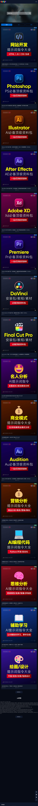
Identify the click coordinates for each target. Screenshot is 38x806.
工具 (3, 148)
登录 (36, 1)
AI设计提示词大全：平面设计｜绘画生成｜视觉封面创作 (12, 686)
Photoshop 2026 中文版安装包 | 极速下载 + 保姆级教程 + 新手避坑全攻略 (15, 105)
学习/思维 (4, 604)
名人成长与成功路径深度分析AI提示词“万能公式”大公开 (12, 395)
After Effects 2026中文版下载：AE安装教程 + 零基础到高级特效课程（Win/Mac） (16, 188)
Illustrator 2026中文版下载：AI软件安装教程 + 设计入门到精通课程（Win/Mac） (16, 147)
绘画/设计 (4, 687)
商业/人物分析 (5, 397)
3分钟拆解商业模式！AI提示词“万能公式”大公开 (11, 437)
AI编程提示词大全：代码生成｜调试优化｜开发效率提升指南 (13, 561)
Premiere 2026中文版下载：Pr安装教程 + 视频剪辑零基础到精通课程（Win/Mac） (16, 271)
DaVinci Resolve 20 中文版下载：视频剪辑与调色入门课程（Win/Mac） (15, 312)
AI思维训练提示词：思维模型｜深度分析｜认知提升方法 (12, 603)
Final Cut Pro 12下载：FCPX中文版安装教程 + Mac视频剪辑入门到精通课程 (15, 354)
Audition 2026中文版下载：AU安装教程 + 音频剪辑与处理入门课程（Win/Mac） (16, 478)
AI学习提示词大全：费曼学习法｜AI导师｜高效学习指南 (12, 644)
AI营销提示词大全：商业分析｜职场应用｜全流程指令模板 (12, 520)
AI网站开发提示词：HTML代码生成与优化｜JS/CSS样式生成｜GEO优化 (15, 64)
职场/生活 (4, 521)
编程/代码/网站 (5, 65)
